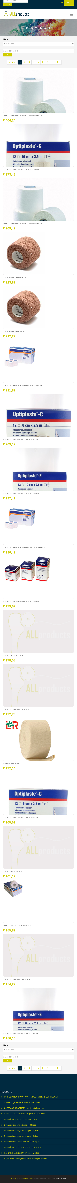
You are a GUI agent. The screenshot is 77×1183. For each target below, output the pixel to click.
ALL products (27, 1178)
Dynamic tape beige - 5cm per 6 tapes (20, 1119)
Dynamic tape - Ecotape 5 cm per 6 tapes (22, 1142)
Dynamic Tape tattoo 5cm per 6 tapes (20, 1125)
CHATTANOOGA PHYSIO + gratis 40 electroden (24, 1114)
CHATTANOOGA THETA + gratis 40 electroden (24, 1108)
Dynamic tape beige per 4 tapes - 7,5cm (21, 1130)
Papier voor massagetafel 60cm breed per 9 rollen (25, 1158)
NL (12, 1178)
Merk (6, 39)
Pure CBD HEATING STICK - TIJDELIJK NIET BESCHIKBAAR (31, 1097)
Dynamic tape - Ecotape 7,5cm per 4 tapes (22, 1147)
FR (62, 3)
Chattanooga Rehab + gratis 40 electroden (22, 1102)
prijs (12, 62)
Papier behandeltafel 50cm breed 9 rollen (21, 1153)
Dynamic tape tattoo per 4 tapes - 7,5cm (21, 1136)
